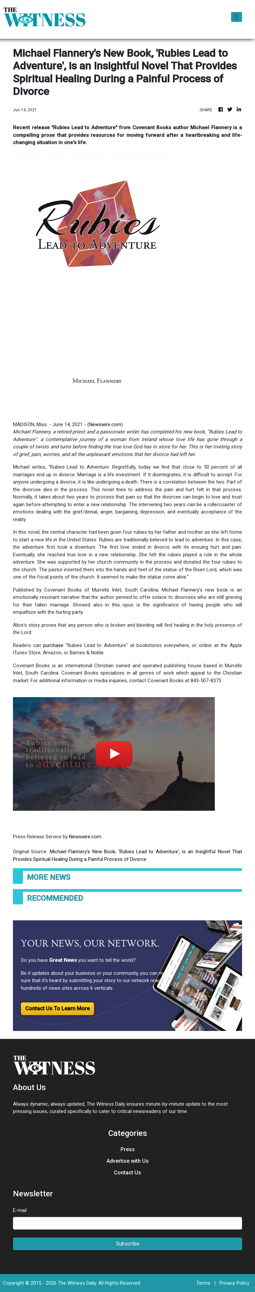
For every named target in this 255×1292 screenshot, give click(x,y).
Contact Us (127, 1172)
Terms (203, 1283)
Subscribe (127, 1244)
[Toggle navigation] (236, 17)
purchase (53, 645)
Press (128, 1149)
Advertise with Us (128, 1161)
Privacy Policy (234, 1283)
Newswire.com (105, 424)
